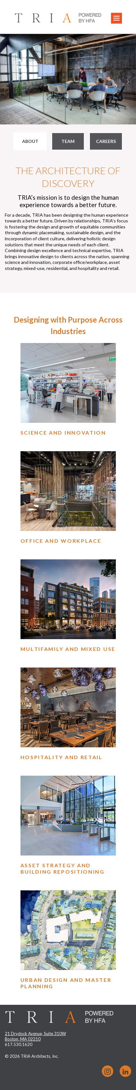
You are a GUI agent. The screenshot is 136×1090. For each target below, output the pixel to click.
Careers (106, 141)
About (30, 141)
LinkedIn (125, 1071)
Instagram (107, 1071)
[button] (10, 79)
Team (68, 141)
